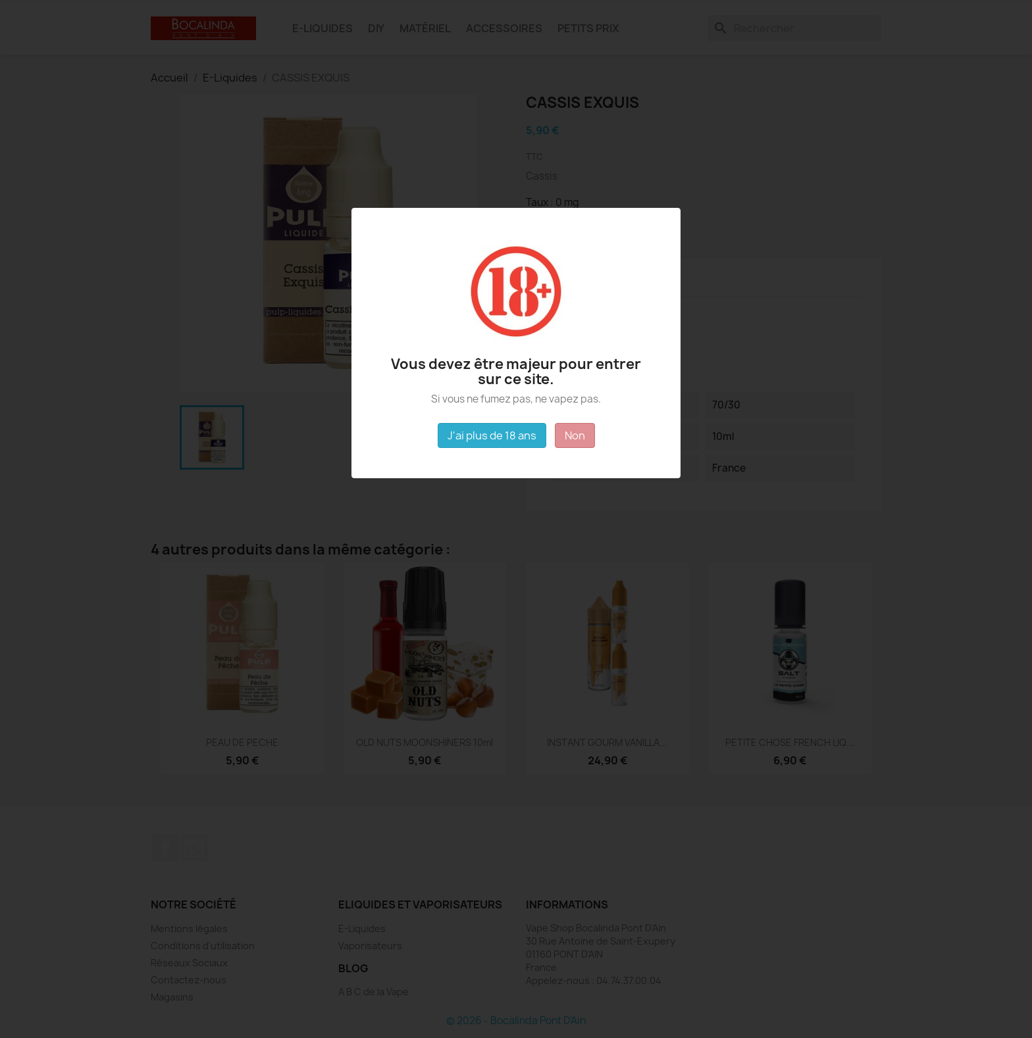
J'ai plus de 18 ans (492, 435)
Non (575, 435)
